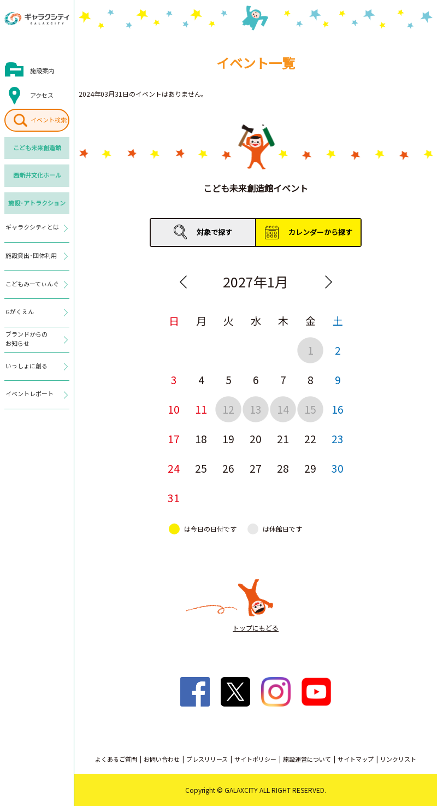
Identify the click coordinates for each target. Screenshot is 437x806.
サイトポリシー (255, 759)
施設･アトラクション (37, 202)
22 (310, 438)
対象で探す (214, 232)
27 (256, 468)
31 (174, 497)
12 (228, 409)
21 (283, 438)
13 (256, 409)
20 (256, 438)
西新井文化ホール (37, 174)
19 (228, 438)
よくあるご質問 (116, 759)
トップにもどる (256, 627)
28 (283, 468)
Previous (183, 282)
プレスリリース (207, 759)
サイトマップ (356, 759)
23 (338, 438)
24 (174, 468)
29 (310, 468)
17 (174, 438)
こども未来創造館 (37, 147)
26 (228, 468)
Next (328, 282)
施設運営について (307, 759)
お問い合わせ (162, 759)
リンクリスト (398, 759)
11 (201, 409)
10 (174, 409)
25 (201, 468)
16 (338, 409)
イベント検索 (49, 119)
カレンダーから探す (320, 232)
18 (201, 438)
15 (310, 409)
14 (283, 409)
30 (338, 468)
